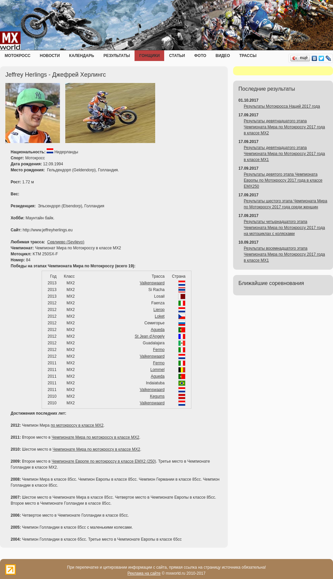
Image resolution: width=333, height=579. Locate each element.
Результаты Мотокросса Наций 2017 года (282, 106)
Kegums (157, 396)
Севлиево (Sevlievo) (65, 242)
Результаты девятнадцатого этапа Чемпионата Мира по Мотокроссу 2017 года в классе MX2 (284, 127)
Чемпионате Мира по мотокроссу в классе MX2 (95, 437)
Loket (160, 316)
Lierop (159, 309)
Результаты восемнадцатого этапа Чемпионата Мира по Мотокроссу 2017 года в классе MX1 (284, 254)
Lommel (158, 369)
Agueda (158, 329)
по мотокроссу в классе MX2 (77, 425)
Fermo (159, 349)
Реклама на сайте (144, 573)
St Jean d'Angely (150, 336)
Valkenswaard (152, 283)
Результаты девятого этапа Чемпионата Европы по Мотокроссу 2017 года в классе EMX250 (283, 180)
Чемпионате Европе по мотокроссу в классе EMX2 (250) (104, 461)
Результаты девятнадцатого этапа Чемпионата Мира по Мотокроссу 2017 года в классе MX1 (284, 153)
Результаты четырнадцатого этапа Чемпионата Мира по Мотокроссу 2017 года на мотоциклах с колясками (284, 227)
